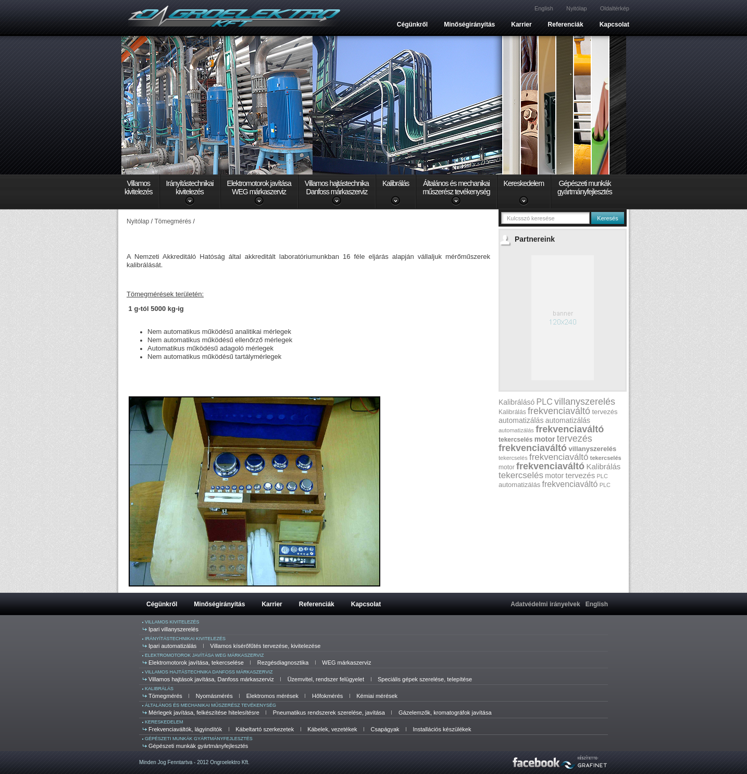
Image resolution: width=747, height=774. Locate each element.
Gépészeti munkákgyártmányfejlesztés (584, 187)
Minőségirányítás (469, 24)
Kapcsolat (614, 24)
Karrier (521, 24)
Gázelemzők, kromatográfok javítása (445, 712)
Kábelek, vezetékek (332, 729)
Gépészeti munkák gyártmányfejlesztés (199, 738)
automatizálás (521, 420)
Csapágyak (385, 729)
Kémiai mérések (376, 696)
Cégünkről (412, 24)
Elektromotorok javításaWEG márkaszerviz (259, 187)
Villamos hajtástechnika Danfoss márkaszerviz (208, 672)
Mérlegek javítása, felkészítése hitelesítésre (203, 712)
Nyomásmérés (214, 696)
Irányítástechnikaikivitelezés (190, 187)
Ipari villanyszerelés (173, 629)
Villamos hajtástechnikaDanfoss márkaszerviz (337, 187)
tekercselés (515, 439)
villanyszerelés (584, 401)
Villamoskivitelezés (138, 187)
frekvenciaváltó (559, 411)
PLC (545, 401)
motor (544, 439)
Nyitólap (576, 8)
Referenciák (565, 24)
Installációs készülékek (442, 729)
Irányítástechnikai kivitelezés (185, 638)
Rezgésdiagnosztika (282, 662)
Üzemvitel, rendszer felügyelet (326, 679)
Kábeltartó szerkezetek (264, 729)
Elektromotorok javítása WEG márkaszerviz (204, 655)
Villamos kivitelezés (172, 622)
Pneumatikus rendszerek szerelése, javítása (329, 712)
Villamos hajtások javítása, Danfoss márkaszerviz (211, 679)
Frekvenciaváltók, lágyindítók (185, 729)
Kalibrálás (395, 183)
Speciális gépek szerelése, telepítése (425, 679)
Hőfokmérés (327, 696)
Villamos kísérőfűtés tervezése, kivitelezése (265, 646)
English (543, 8)
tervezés (604, 412)
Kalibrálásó (516, 402)
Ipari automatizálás (172, 646)
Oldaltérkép (614, 8)
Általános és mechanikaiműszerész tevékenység (456, 187)
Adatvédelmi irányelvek (545, 604)
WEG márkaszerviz (346, 662)
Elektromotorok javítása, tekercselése (196, 662)
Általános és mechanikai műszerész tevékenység (210, 705)
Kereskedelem (524, 183)
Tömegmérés (165, 696)
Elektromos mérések (272, 696)
